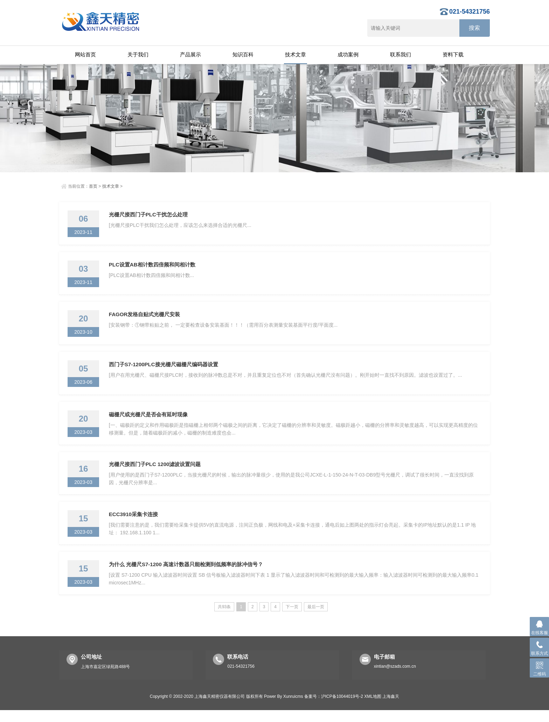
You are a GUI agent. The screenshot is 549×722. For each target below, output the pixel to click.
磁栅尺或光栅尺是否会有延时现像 (149, 421)
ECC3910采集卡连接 (134, 524)
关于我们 (137, 54)
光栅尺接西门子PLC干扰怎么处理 (149, 215)
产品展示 (190, 54)
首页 (93, 186)
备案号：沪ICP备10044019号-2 (333, 708)
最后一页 (315, 618)
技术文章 (295, 54)
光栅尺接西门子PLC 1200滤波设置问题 (156, 472)
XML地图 (372, 708)
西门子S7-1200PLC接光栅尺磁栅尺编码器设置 (164, 370)
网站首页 (85, 54)
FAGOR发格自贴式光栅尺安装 (145, 318)
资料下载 (453, 54)
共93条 (224, 618)
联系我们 (400, 54)
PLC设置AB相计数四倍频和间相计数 (153, 267)
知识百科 (242, 54)
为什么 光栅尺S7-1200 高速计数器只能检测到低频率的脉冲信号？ (187, 575)
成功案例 (348, 54)
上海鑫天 (390, 708)
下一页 (292, 618)
